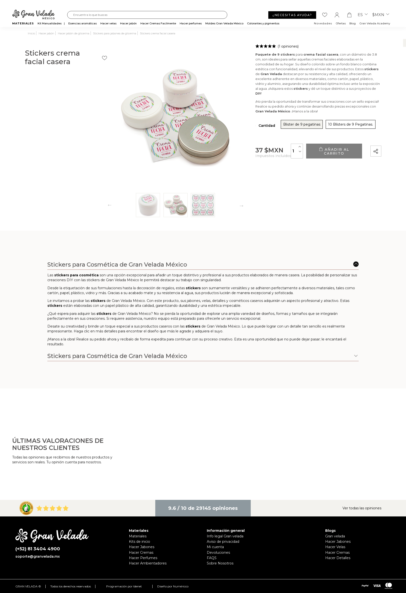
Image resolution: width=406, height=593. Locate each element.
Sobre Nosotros (220, 563)
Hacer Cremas (141, 552)
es (363, 15)
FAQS (212, 558)
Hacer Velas (335, 547)
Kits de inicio (139, 541)
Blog (352, 23)
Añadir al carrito (321, 152)
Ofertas (341, 23)
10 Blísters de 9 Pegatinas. (310, 126)
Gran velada (335, 536)
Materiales (137, 536)
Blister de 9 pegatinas (261, 126)
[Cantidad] (271, 152)
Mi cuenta (215, 547)
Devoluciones (218, 552)
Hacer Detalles (337, 558)
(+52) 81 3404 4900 (37, 549)
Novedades (323, 23)
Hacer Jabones (141, 547)
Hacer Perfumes (143, 558)
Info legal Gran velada (225, 536)
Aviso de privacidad (223, 541)
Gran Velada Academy (374, 23)
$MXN (380, 15)
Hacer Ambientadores (148, 563)
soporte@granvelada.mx (37, 556)
